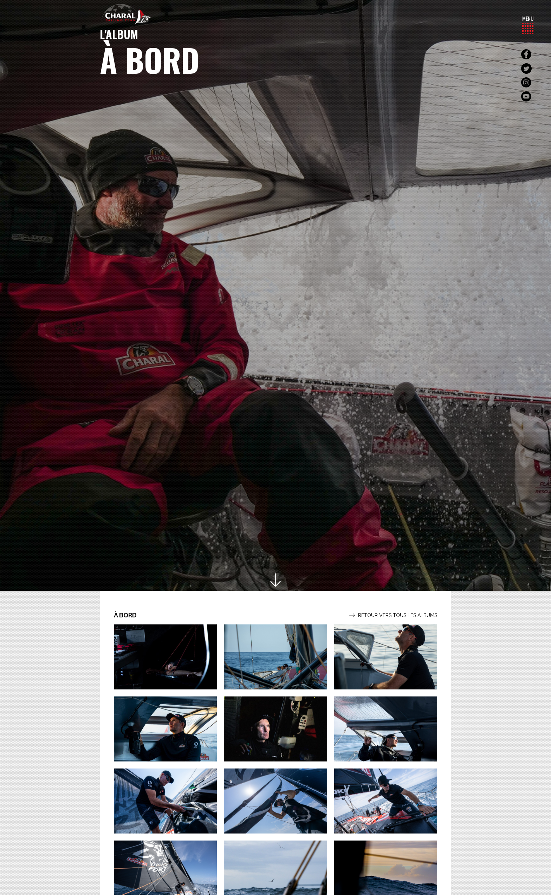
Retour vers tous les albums (393, 615)
